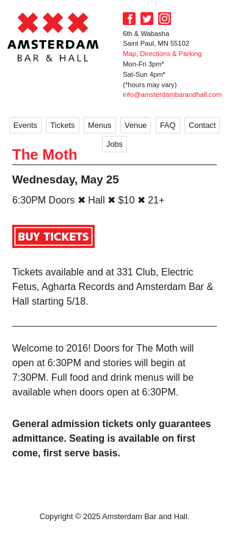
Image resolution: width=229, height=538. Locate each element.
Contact (202, 125)
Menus (99, 125)
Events (25, 125)
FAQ (168, 125)
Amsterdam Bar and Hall (53, 37)
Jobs (114, 144)
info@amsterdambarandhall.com (172, 94)
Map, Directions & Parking (162, 53)
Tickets (62, 125)
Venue (136, 125)
